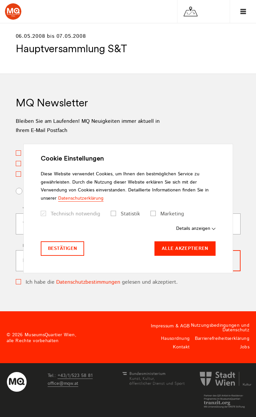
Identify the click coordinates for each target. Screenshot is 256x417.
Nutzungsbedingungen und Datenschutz (220, 327)
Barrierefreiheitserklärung (222, 338)
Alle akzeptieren (185, 248)
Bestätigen (62, 248)
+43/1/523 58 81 (75, 375)
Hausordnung (175, 338)
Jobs (244, 347)
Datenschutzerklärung (81, 198)
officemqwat (63, 383)
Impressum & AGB (170, 326)
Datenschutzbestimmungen (88, 282)
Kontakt (181, 347)
